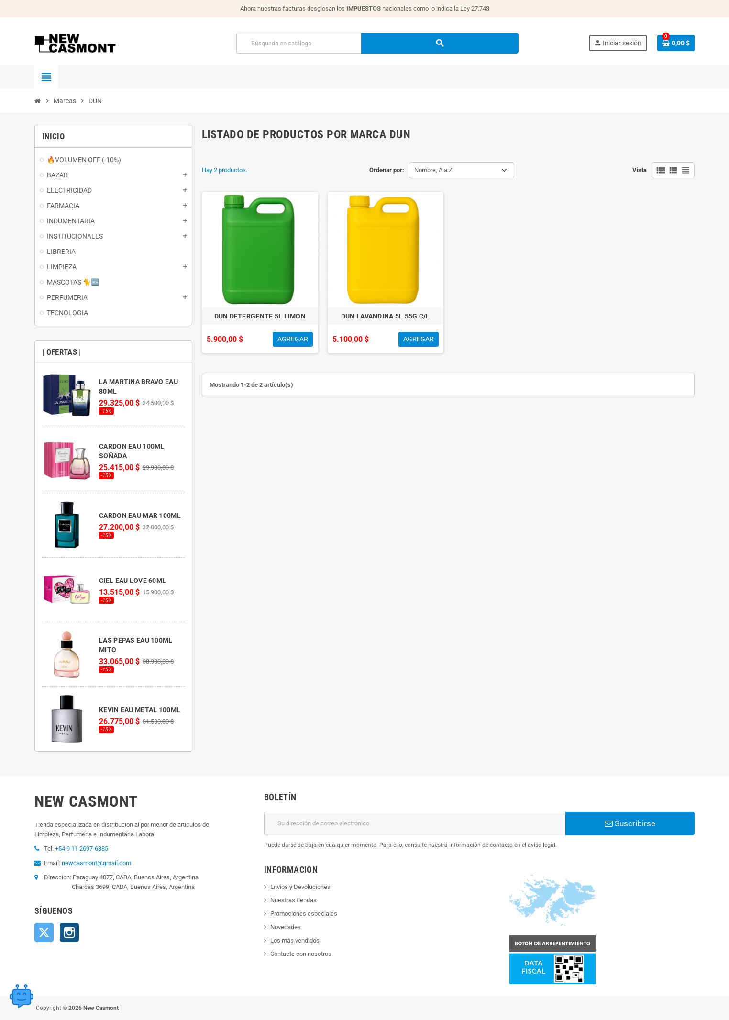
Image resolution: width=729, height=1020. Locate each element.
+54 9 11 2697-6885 (81, 848)
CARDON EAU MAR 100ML (140, 515)
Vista (639, 170)
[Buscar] (377, 43)
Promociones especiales (303, 913)
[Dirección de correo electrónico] (414, 823)
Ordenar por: (386, 170)
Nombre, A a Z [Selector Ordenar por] (433, 170)
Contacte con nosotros (300, 953)
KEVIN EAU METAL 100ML (139, 709)
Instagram (69, 932)
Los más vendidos (295, 940)
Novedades (285, 927)
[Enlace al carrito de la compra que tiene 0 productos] (676, 43)
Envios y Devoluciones (300, 886)
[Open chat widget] (21, 994)
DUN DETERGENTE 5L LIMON (260, 316)
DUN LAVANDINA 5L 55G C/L (385, 316)
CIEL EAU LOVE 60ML (132, 580)
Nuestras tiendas (293, 900)
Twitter (44, 932)
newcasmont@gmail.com (96, 862)
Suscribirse (630, 823)
